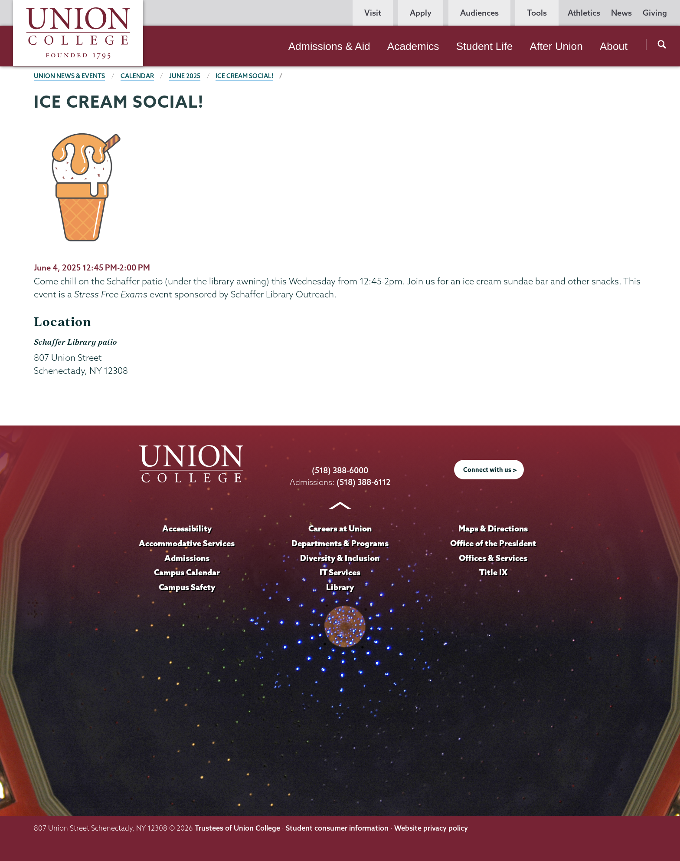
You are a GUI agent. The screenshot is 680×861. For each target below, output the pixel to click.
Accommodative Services (187, 543)
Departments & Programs (340, 543)
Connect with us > (490, 470)
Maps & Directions (493, 528)
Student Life (484, 46)
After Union (556, 46)
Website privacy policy (431, 828)
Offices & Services (493, 558)
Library (340, 587)
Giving (655, 13)
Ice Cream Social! (244, 76)
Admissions (186, 558)
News (621, 13)
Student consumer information (337, 828)
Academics (413, 46)
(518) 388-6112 (364, 482)
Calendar (137, 76)
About (614, 46)
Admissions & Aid (329, 46)
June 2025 (184, 76)
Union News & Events (69, 76)
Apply (421, 13)
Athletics (584, 13)
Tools (537, 13)
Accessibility (187, 528)
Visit (372, 13)
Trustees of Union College (237, 828)
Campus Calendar (187, 572)
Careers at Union (340, 528)
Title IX (493, 572)
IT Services (340, 572)
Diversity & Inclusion (339, 558)
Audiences (479, 13)
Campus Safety (187, 587)
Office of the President (493, 543)
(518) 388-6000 (340, 470)
